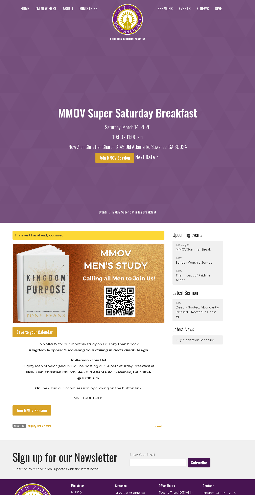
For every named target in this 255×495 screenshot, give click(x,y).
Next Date (147, 157)
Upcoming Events (187, 234)
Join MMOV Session (114, 158)
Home (25, 8)
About (68, 8)
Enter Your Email (142, 455)
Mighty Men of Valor (39, 426)
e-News (203, 8)
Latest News (183, 329)
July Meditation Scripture (195, 340)
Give (218, 8)
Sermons (165, 8)
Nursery (76, 492)
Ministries (88, 8)
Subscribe (199, 463)
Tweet (157, 426)
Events (185, 8)
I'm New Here (46, 8)
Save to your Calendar (35, 332)
